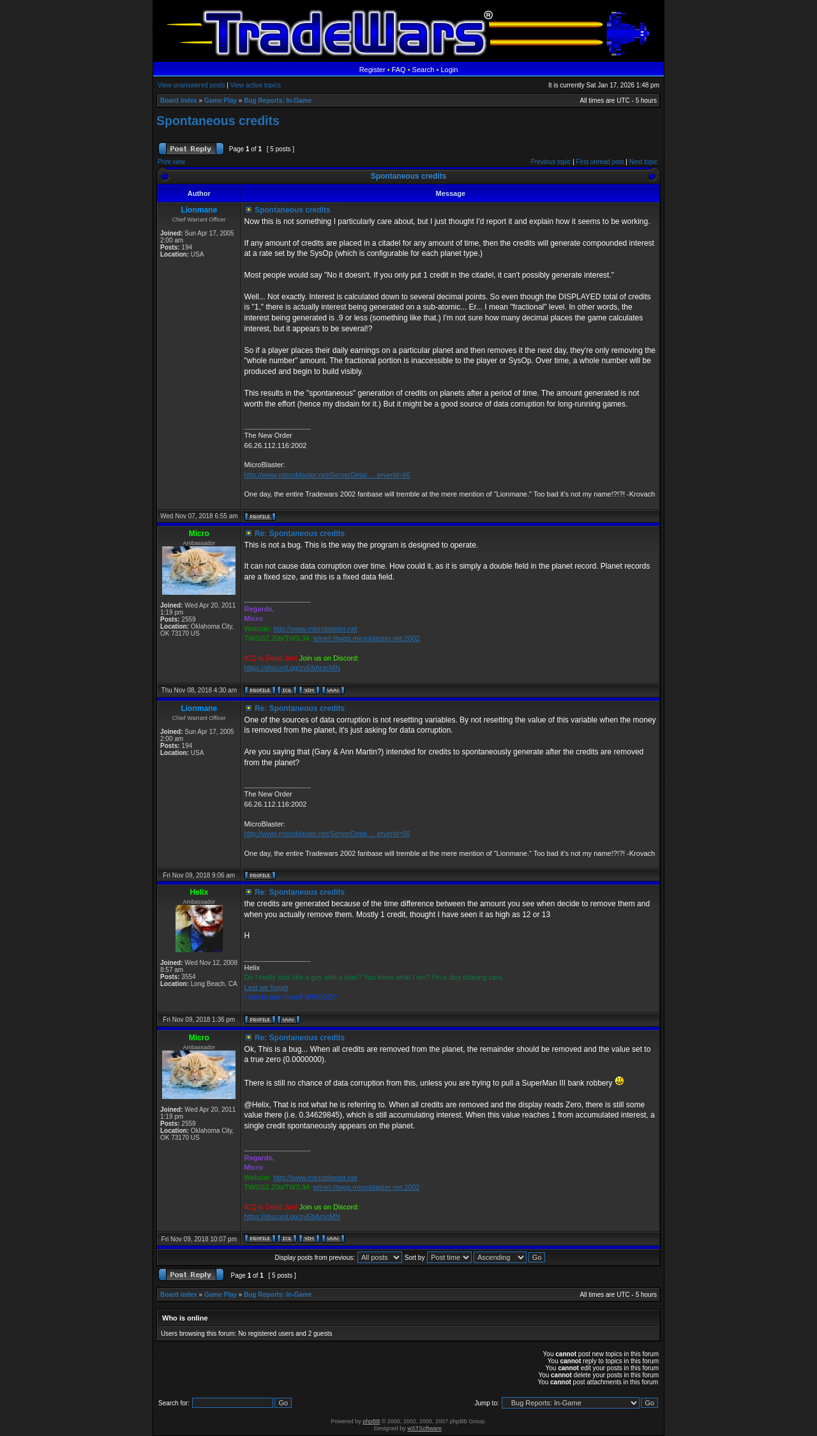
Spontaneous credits (218, 121)
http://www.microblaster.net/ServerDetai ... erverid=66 (327, 475)
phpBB (371, 1421)
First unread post (600, 161)
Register (372, 69)
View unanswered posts (191, 85)
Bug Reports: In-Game (277, 100)
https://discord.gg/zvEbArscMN (292, 667)
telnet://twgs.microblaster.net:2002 (366, 638)
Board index (178, 100)
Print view (171, 161)
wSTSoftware (424, 1428)
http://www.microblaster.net (315, 628)
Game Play (220, 100)
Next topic (643, 161)
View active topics (255, 85)
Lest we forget (266, 987)
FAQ (399, 69)
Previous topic (551, 161)
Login (449, 69)
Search (423, 69)
